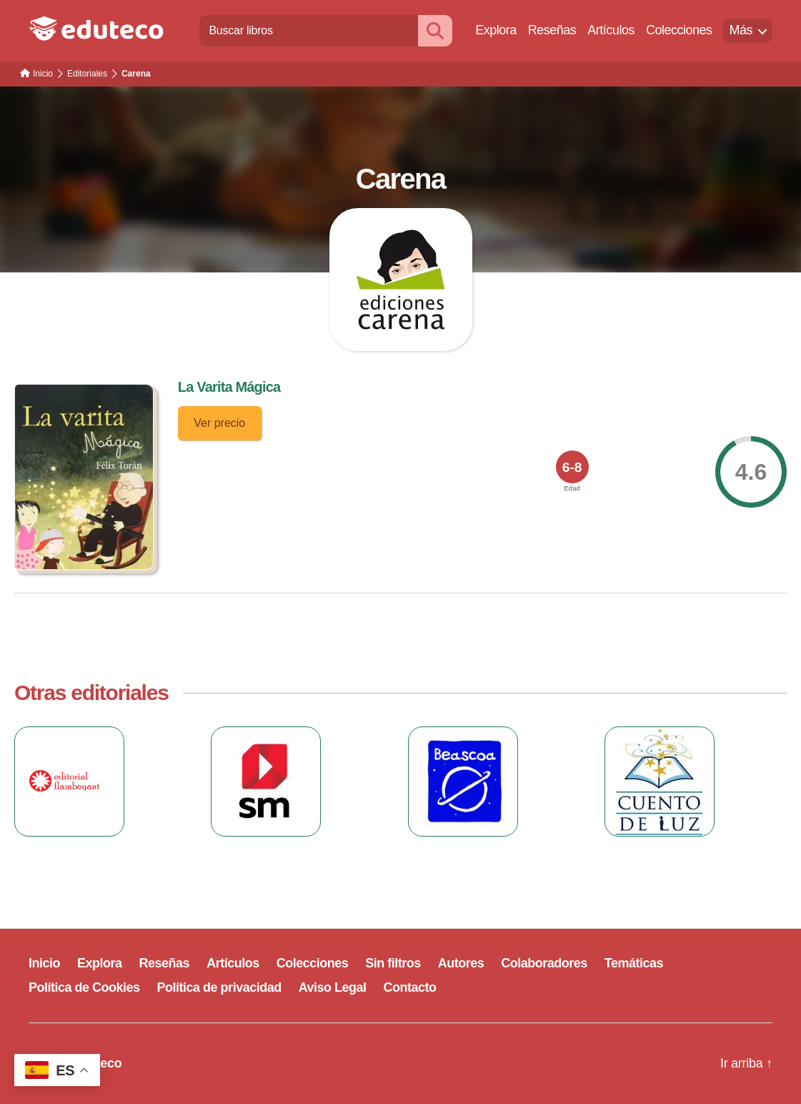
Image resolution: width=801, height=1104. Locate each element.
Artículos (611, 30)
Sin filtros (393, 963)
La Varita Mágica (229, 387)
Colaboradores (544, 963)
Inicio (44, 963)
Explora (496, 30)
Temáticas (634, 963)
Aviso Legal (333, 987)
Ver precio (219, 423)
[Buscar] (435, 30)
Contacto (410, 987)
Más (740, 30)
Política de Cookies (84, 987)
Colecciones (679, 30)
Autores (461, 963)
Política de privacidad (219, 987)
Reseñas (552, 30)
